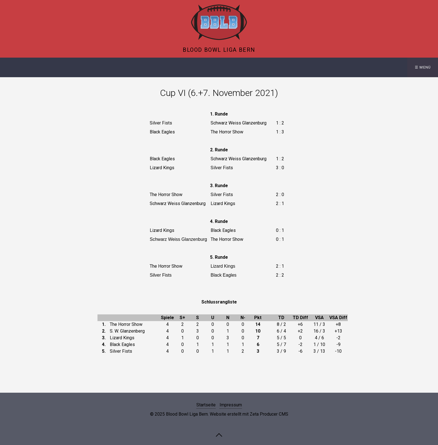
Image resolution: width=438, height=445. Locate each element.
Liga (50, 67)
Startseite (19, 67)
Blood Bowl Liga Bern (219, 49)
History (78, 67)
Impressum (231, 405)
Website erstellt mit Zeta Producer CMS (249, 414)
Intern (112, 67)
